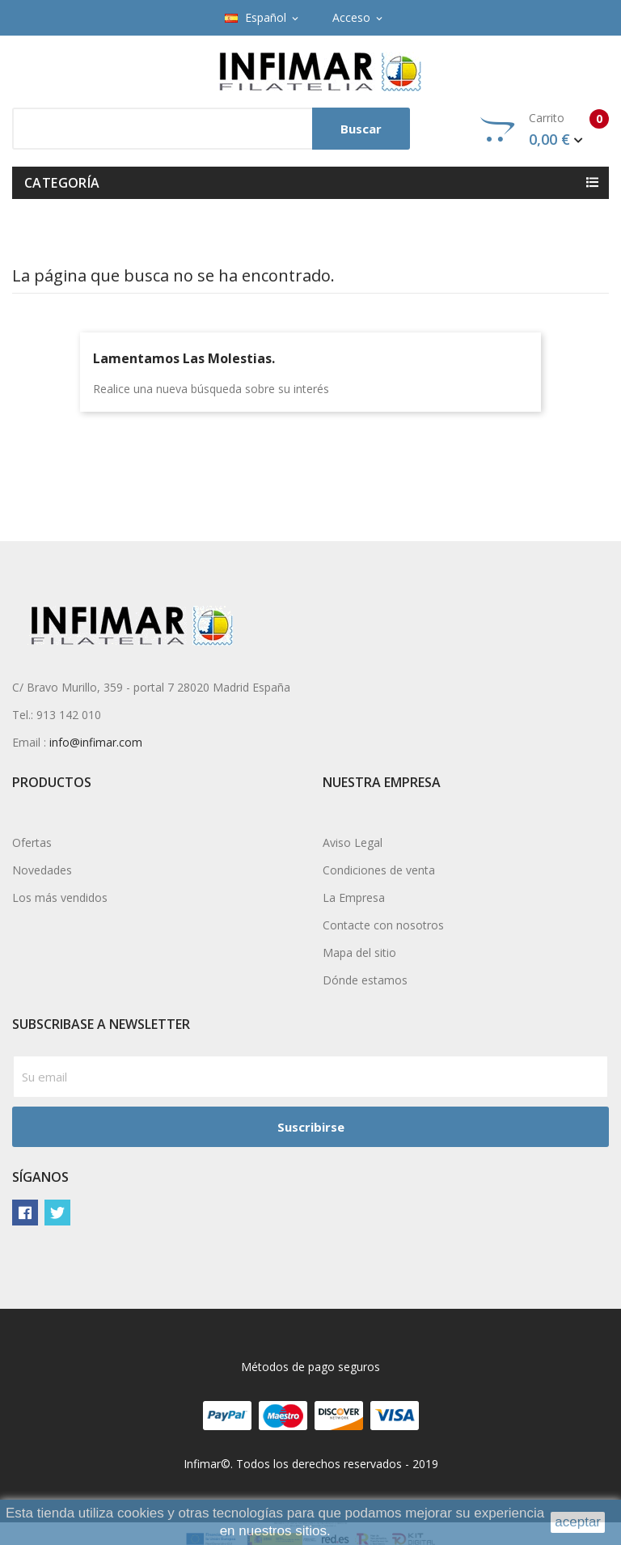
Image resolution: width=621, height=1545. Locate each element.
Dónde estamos (365, 980)
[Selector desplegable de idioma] (263, 17)
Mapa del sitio (359, 952)
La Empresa (354, 897)
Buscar (361, 129)
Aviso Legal (352, 842)
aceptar (578, 1522)
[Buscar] (211, 129)
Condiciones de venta (379, 870)
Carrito (544, 129)
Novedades (42, 870)
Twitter (57, 1212)
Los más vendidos (60, 897)
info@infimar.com (95, 742)
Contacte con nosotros (383, 925)
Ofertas (32, 842)
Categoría (62, 183)
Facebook (25, 1212)
